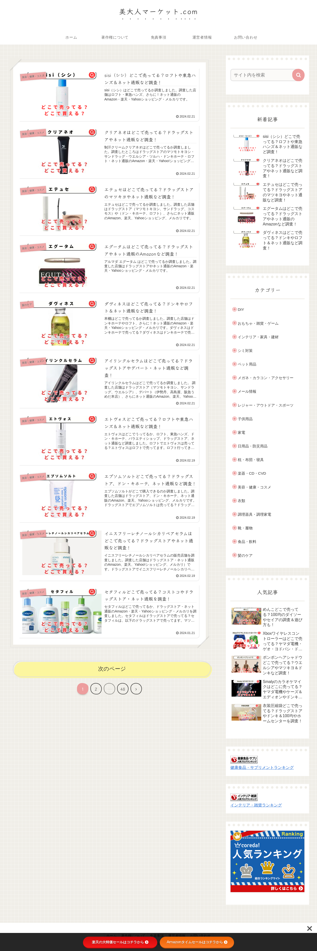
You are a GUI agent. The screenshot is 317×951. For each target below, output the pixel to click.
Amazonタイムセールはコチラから (197, 942)
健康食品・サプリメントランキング (262, 767)
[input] (264, 75)
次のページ (112, 670)
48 (122, 690)
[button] (298, 75)
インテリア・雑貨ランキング (256, 805)
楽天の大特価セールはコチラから (120, 942)
